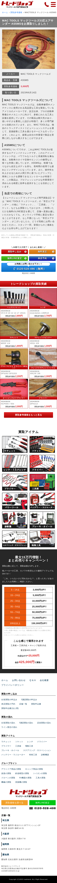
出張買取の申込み (9, 700)
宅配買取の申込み (29, 700)
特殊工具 (33, 755)
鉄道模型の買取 (22, 773)
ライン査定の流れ (9, 727)
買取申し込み (17, 251)
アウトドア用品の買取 (11, 769)
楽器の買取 (6, 773)
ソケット (19, 742)
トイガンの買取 (40, 773)
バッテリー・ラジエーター (13, 755)
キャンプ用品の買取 (34, 769)
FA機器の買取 (25, 778)
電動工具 (29, 746)
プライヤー (6, 746)
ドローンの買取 (8, 778)
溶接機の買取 (21, 782)
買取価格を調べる (14, 803)
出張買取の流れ (8, 723)
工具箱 (18, 746)
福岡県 (5, 844)
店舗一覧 (23, 704)
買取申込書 (36, 704)
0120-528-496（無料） (28, 266)
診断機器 (45, 755)
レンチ (30, 742)
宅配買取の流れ (26, 723)
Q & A (33, 680)
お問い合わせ (19, 680)
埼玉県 (5, 820)
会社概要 (44, 680)
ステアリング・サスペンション (37, 750)
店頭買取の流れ (44, 723)
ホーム (5, 12)
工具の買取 (41, 778)
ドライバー (42, 742)
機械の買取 (6, 782)
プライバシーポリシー (12, 685)
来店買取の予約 (8, 704)
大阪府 (5, 834)
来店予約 (46, 258)
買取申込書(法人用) (10, 708)
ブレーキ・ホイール (10, 750)
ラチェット (6, 742)
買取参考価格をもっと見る (28, 415)
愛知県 (5, 854)
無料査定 (46, 251)
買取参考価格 (16, 12)
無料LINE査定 (17, 258)
